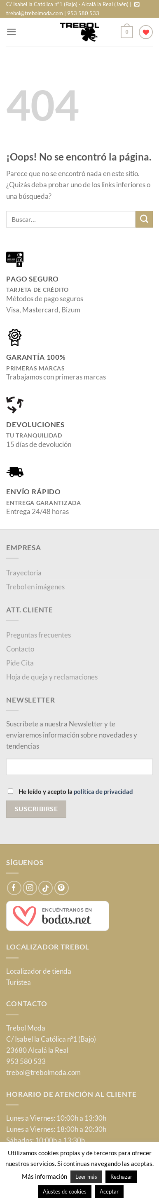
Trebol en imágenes (35, 586)
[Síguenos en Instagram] (30, 888)
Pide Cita (20, 663)
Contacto (20, 649)
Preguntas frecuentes (38, 635)
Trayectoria (24, 572)
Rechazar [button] (121, 1176)
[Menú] (11, 31)
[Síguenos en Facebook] (14, 888)
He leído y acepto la (70, 791)
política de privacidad (103, 791)
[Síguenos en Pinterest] (61, 888)
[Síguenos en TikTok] (45, 888)
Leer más (86, 1176)
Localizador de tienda (38, 971)
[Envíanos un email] (137, 5)
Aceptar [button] (109, 1191)
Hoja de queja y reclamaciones (52, 676)
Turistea (18, 982)
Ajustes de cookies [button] (65, 1191)
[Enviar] (144, 219)
